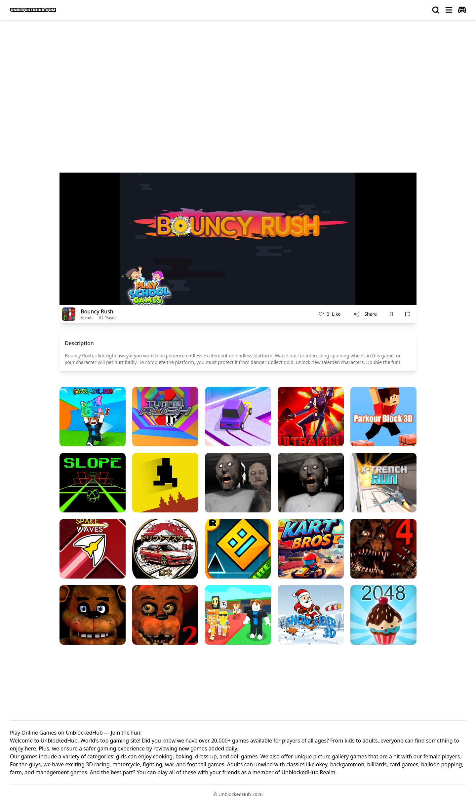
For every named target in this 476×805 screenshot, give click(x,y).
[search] (436, 10)
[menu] (449, 10)
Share (365, 314)
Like (329, 314)
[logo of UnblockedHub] (33, 10)
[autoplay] (462, 10)
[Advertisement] (238, 74)
